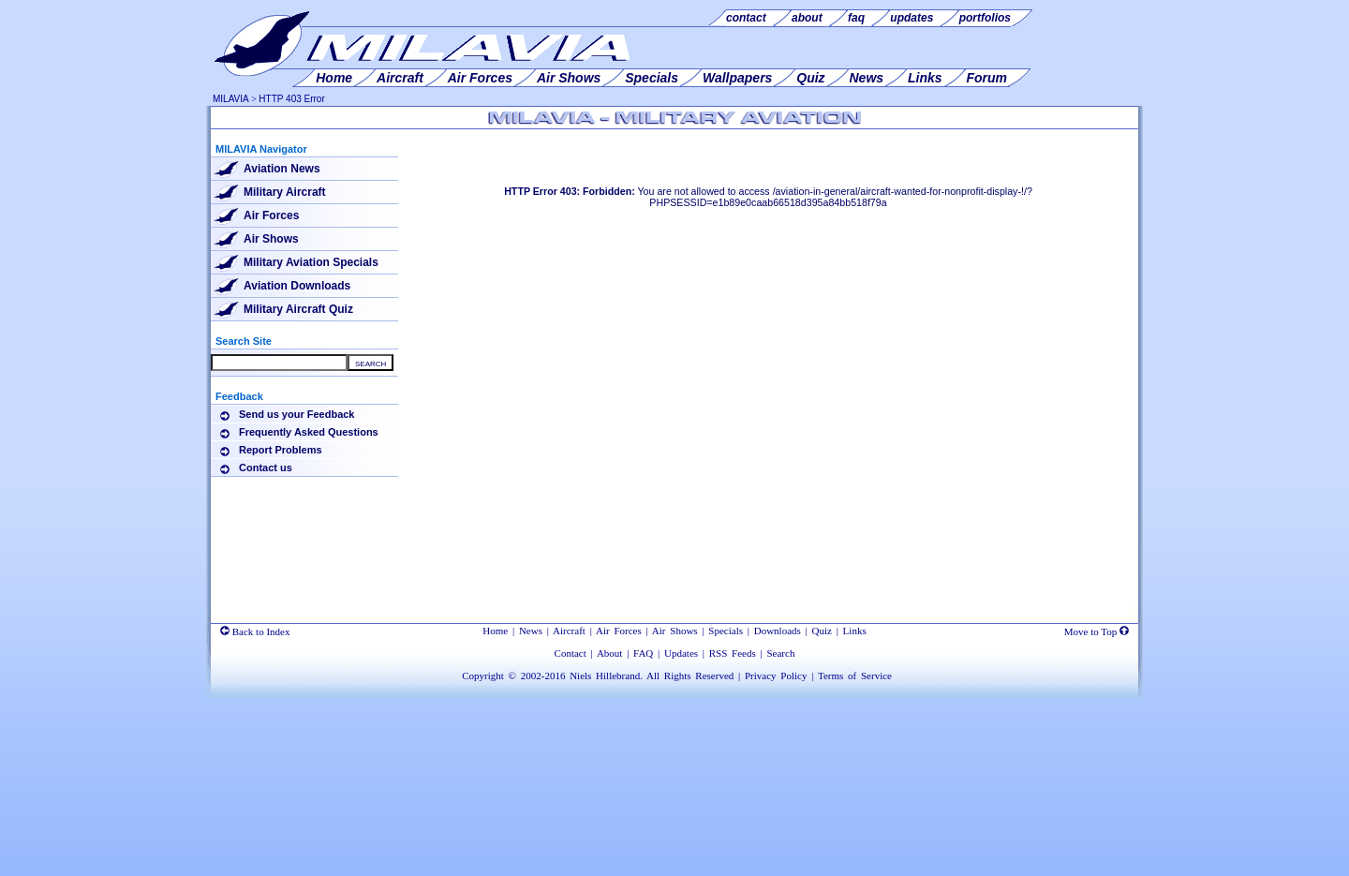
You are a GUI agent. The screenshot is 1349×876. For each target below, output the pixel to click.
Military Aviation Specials (311, 262)
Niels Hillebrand (605, 675)
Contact (570, 653)
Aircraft (569, 630)
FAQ (643, 653)
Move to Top (1096, 631)
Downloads (777, 630)
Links (855, 630)
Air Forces (271, 215)
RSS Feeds (732, 653)
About (610, 653)
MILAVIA (231, 99)
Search (780, 653)
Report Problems (280, 449)
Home (495, 630)
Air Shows (271, 238)
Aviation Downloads (297, 285)
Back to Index (254, 631)
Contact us (265, 467)
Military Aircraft (285, 192)
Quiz (822, 630)
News (530, 630)
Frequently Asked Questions (308, 432)
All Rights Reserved (690, 675)
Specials (725, 630)
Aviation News (282, 168)
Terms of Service (855, 675)
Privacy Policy (776, 675)
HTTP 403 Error (291, 99)
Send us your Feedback (296, 414)
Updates (681, 653)
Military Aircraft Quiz (298, 309)
